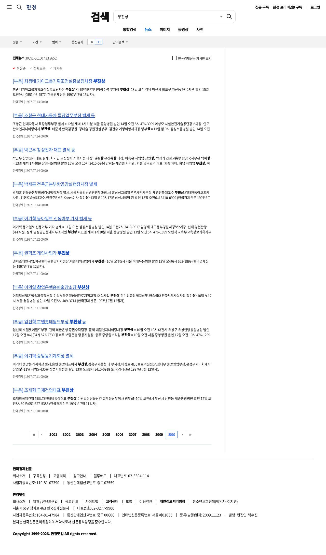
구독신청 (39, 475)
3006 (119, 434)
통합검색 (130, 29)
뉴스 (148, 29)
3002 (66, 434)
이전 (41, 434)
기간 (35, 41)
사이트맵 (91, 501)
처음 (33, 434)
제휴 (36, 501)
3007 (133, 434)
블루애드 (100, 475)
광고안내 (79, 475)
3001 (53, 434)
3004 (93, 434)
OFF (99, 42)
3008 (146, 434)
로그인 (315, 7)
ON (91, 42)
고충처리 (59, 475)
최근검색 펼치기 (217, 16)
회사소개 (19, 475)
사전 (199, 29)
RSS (129, 501)
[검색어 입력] (168, 16)
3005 (106, 434)
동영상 (183, 29)
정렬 (16, 41)
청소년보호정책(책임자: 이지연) (215, 501)
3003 (80, 434)
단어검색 (118, 41)
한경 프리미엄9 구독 (287, 7)
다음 (182, 434)
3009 (159, 434)
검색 (100, 16)
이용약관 (145, 501)
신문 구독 (262, 7)
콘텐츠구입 (50, 501)
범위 (55, 41)
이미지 (165, 29)
